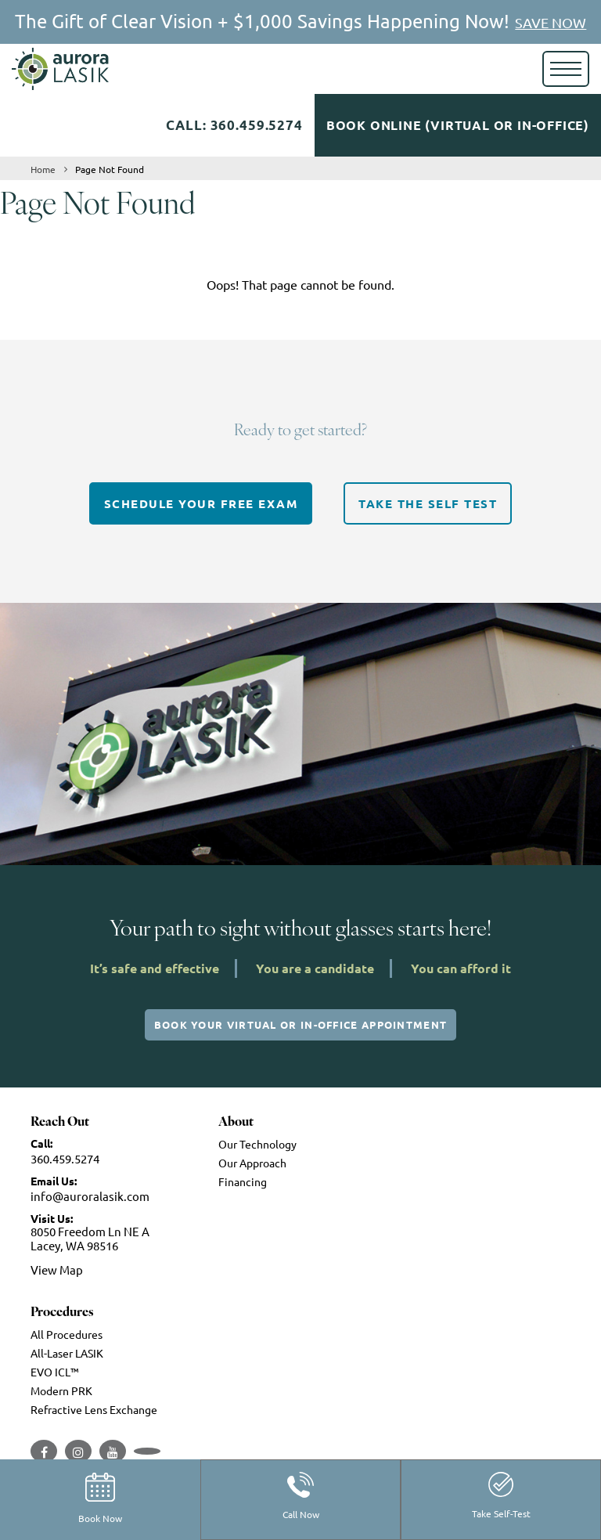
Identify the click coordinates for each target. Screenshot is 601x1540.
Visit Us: (52, 1218)
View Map (57, 1269)
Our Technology (257, 1144)
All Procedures (67, 1334)
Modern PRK (61, 1390)
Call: (41, 1143)
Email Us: (54, 1180)
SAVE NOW (550, 22)
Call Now (301, 1496)
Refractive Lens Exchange (94, 1409)
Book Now (100, 1498)
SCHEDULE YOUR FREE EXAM (201, 503)
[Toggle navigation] (565, 69)
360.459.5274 (65, 1158)
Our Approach (252, 1163)
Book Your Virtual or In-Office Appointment (301, 1024)
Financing (242, 1181)
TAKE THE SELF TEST (427, 503)
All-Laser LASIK (67, 1353)
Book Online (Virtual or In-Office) (457, 125)
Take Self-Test (501, 1496)
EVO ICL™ (55, 1372)
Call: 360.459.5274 (234, 125)
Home (43, 169)
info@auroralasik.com (90, 1195)
